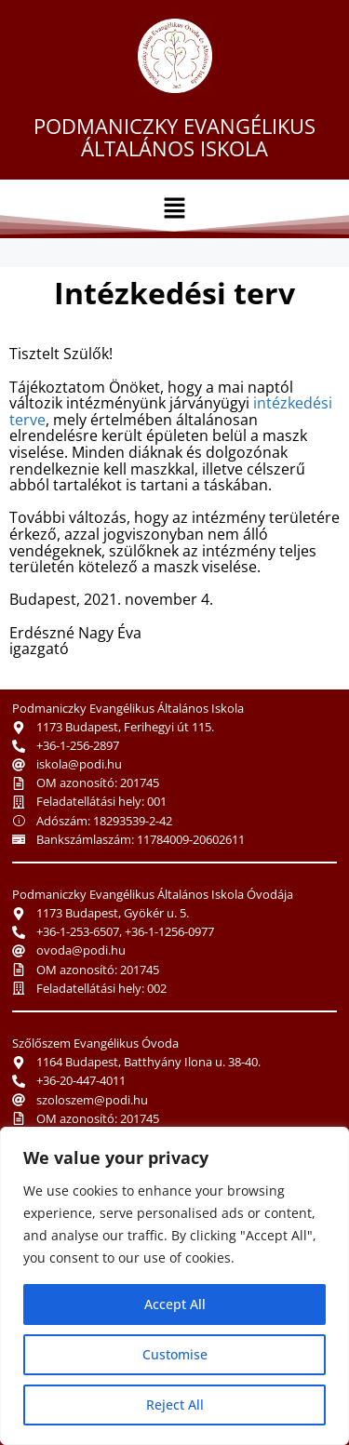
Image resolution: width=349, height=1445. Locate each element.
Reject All (175, 1404)
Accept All (175, 1304)
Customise (175, 1354)
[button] (174, 208)
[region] (174, 1286)
